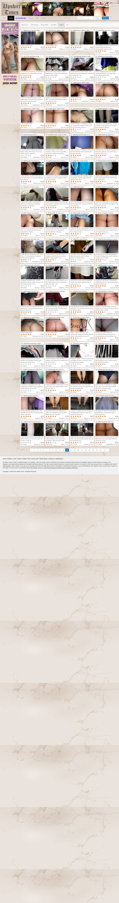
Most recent (24, 25)
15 (74, 450)
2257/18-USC (7, 466)
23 (104, 450)
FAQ (29, 458)
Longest (61, 25)
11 (59, 450)
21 (97, 450)
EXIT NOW (34, 468)
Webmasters (59, 458)
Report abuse (43, 458)
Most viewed (44, 25)
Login (37, 18)
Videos (11, 18)
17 (82, 450)
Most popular (34, 25)
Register (9, 458)
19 (89, 450)
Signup (43, 18)
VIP (67, 25)
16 (78, 450)
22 (100, 450)
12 (63, 450)
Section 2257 (35, 458)
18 (85, 450)
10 (56, 450)
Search (105, 18)
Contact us (51, 458)
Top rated (53, 25)
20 (93, 450)
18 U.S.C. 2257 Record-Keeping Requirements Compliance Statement (58, 468)
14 (71, 450)
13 (67, 450)
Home (4, 18)
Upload (31, 18)
